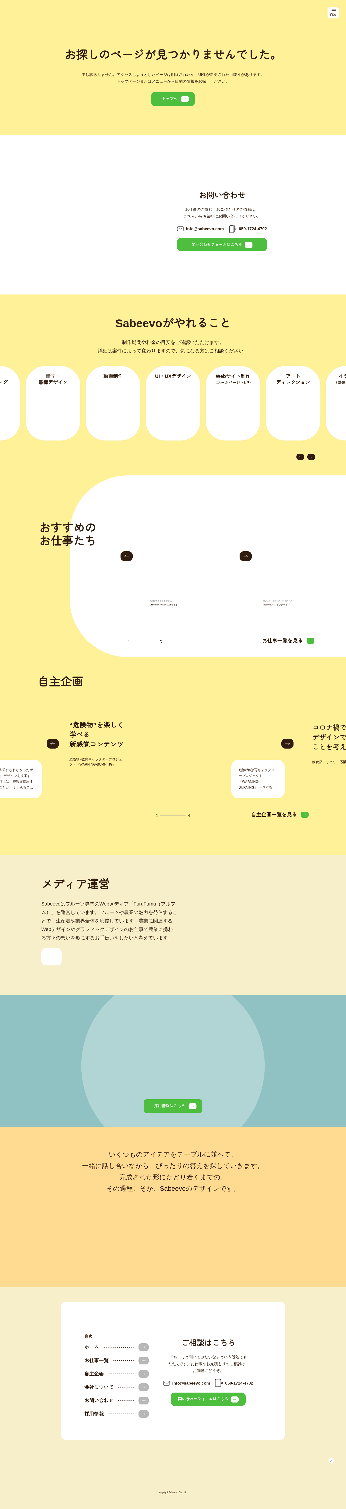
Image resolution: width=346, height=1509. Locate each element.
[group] (186, 564)
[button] (300, 457)
